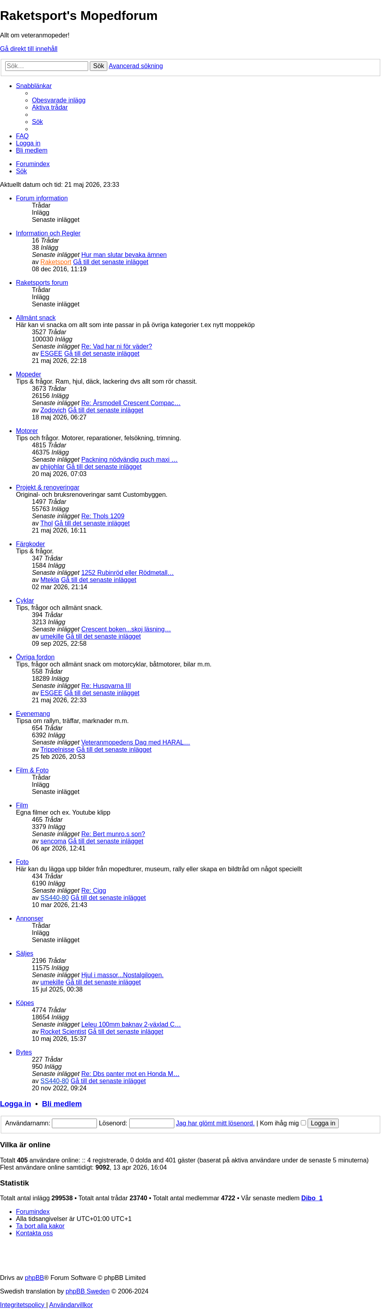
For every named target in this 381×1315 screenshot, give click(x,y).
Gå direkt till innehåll (28, 48)
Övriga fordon (35, 657)
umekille (52, 636)
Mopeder (28, 374)
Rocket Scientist (63, 1031)
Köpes (25, 1002)
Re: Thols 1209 (102, 516)
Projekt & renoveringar (47, 487)
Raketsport (55, 262)
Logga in (15, 1103)
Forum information (42, 198)
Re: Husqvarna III (106, 685)
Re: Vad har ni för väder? (116, 346)
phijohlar (52, 466)
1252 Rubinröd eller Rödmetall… (127, 572)
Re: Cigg (93, 890)
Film (22, 805)
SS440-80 (54, 897)
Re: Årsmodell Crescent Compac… (131, 403)
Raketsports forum (42, 282)
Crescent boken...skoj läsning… (126, 629)
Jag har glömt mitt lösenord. (215, 1123)
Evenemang (33, 713)
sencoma (53, 841)
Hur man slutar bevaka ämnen (124, 254)
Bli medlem (62, 1103)
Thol (46, 523)
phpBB (34, 1277)
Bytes (24, 1052)
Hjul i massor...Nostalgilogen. (122, 975)
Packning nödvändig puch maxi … (129, 459)
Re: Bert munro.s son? (113, 834)
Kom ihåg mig (283, 1123)
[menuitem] (58, 100)
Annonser (29, 918)
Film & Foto (32, 770)
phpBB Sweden (88, 1291)
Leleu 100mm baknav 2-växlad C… (131, 1024)
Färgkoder (30, 544)
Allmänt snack (36, 317)
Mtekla (49, 579)
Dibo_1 (311, 1198)
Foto (22, 861)
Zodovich (53, 410)
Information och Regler (48, 233)
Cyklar (25, 600)
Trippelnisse (57, 749)
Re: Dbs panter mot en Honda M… (130, 1073)
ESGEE (51, 353)
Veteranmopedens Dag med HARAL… (135, 742)
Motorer (27, 430)
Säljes (25, 953)
